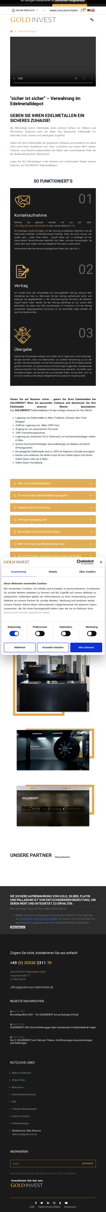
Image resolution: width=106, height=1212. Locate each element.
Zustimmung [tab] (18, 571)
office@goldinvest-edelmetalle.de (31, 225)
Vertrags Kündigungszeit (30, 519)
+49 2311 (31, 963)
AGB (32, 1207)
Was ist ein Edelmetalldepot (32, 483)
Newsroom (17, 1087)
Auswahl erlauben (53, 647)
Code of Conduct (21, 1116)
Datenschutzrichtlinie (49, 1207)
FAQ (14, 1101)
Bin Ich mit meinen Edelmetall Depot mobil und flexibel (47, 556)
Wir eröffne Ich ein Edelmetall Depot (36, 531)
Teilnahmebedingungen (24, 1109)
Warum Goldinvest (21, 1073)
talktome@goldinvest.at (24, 1134)
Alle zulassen (86, 647)
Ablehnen (19, 647)
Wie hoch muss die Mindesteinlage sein (38, 543)
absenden (87, 1163)
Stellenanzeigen (20, 1123)
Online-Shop (18, 1080)
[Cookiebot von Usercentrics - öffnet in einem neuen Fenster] (79, 562)
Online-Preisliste (25, 10)
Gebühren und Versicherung (31, 507)
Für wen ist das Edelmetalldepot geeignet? (40, 495)
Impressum (70, 1207)
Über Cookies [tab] (87, 571)
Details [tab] (53, 571)
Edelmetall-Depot (27, 31)
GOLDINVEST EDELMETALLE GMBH (38, 918)
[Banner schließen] (101, 562)
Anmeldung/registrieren (64, 10)
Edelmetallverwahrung (24, 1094)
